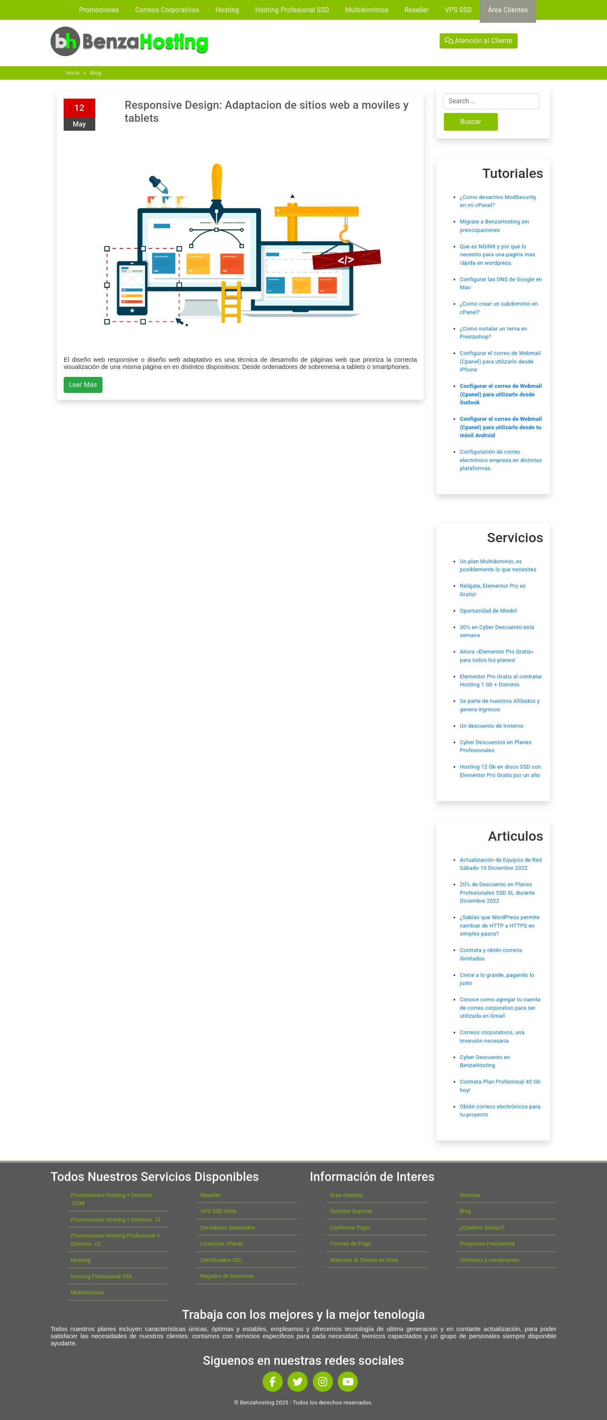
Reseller (417, 10)
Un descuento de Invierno (492, 726)
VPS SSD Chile (219, 1211)
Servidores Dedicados (228, 1227)
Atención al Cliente (479, 41)
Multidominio (87, 1292)
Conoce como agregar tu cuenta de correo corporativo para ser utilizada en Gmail (500, 1007)
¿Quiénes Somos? (482, 1227)
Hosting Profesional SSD (292, 10)
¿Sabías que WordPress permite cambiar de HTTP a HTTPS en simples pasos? (500, 925)
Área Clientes (508, 10)
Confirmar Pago (350, 1227)
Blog (96, 73)
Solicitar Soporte (351, 1211)
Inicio (72, 73)
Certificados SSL (221, 1260)
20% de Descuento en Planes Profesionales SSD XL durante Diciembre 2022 (497, 892)
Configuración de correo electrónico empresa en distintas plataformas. (501, 460)
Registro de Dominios (228, 1276)
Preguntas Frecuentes (487, 1243)
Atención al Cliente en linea (364, 1260)
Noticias (470, 1195)
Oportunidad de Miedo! (488, 611)
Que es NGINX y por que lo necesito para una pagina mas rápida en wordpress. (497, 254)
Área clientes (346, 1195)
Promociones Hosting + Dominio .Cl (115, 1219)
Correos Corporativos (167, 10)
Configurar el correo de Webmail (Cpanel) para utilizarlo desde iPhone (500, 361)
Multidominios (367, 10)
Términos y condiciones (489, 1260)
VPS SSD (458, 10)
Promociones (99, 10)
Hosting (227, 10)
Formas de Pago (350, 1243)
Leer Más (83, 385)
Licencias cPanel (222, 1243)
